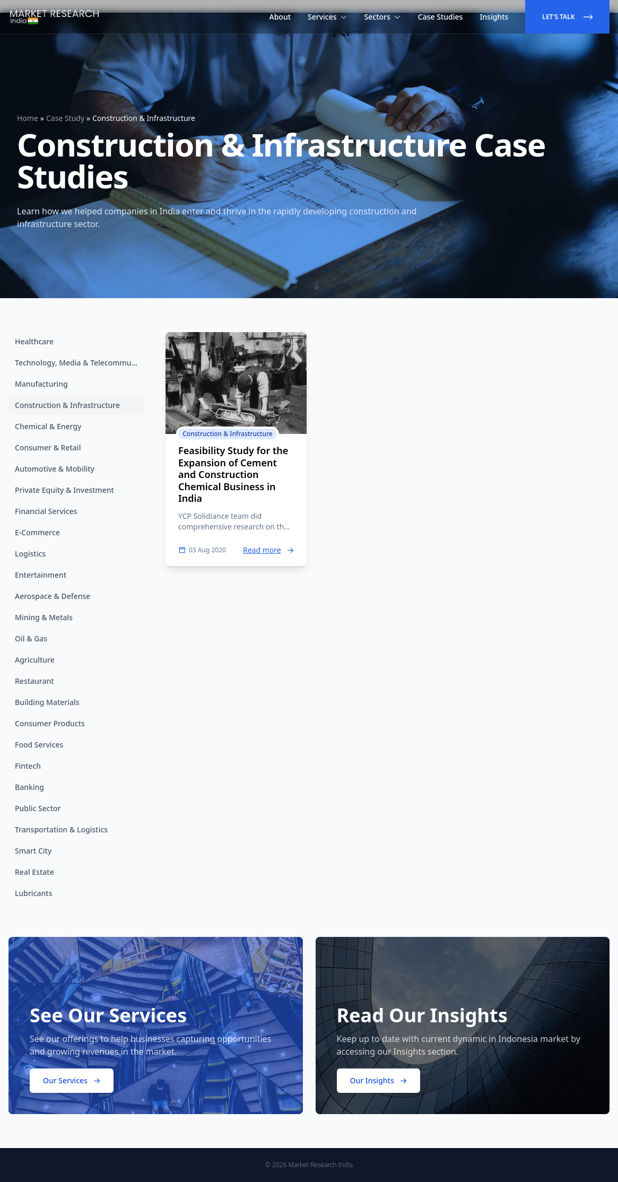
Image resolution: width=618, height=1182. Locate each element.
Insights (494, 17)
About (280, 17)
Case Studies (440, 17)
